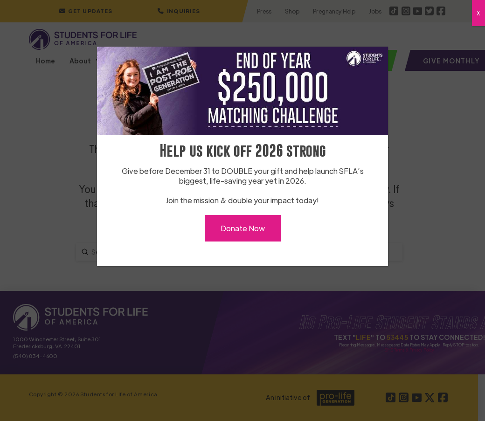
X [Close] (478, 13)
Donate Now (243, 228)
